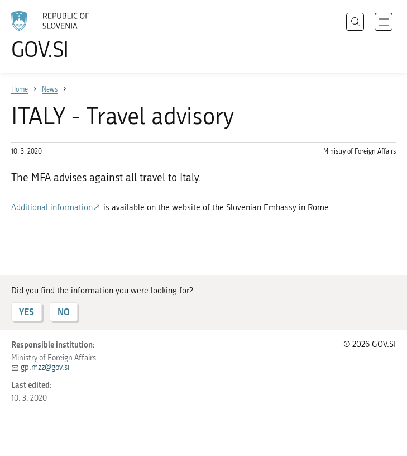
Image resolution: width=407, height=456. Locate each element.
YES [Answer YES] (26, 311)
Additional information (52, 207)
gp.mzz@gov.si (45, 367)
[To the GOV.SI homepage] (67, 35)
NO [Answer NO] (64, 311)
